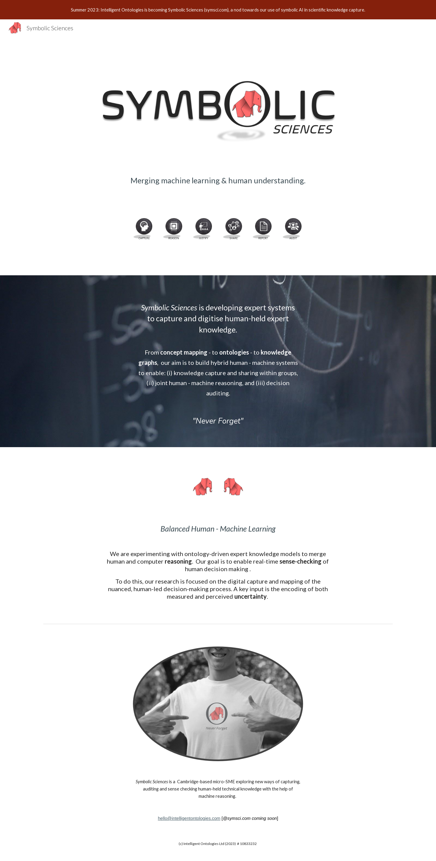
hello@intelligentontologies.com (189, 818)
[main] (218, 188)
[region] (218, 9)
